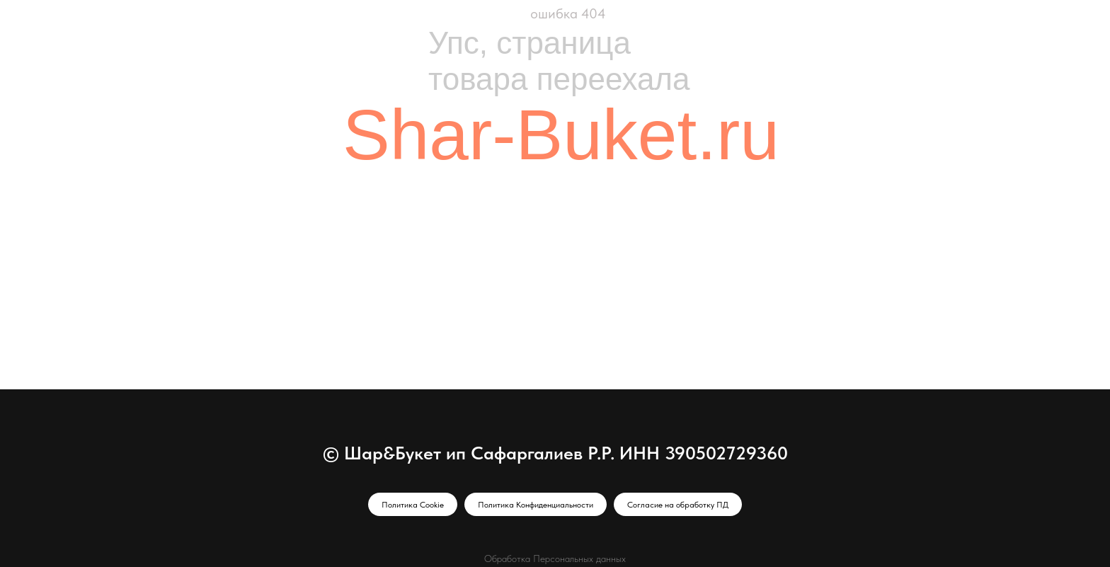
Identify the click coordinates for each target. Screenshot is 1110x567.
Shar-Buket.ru (561, 134)
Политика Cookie (413, 505)
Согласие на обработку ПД (677, 505)
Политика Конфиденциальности (535, 505)
